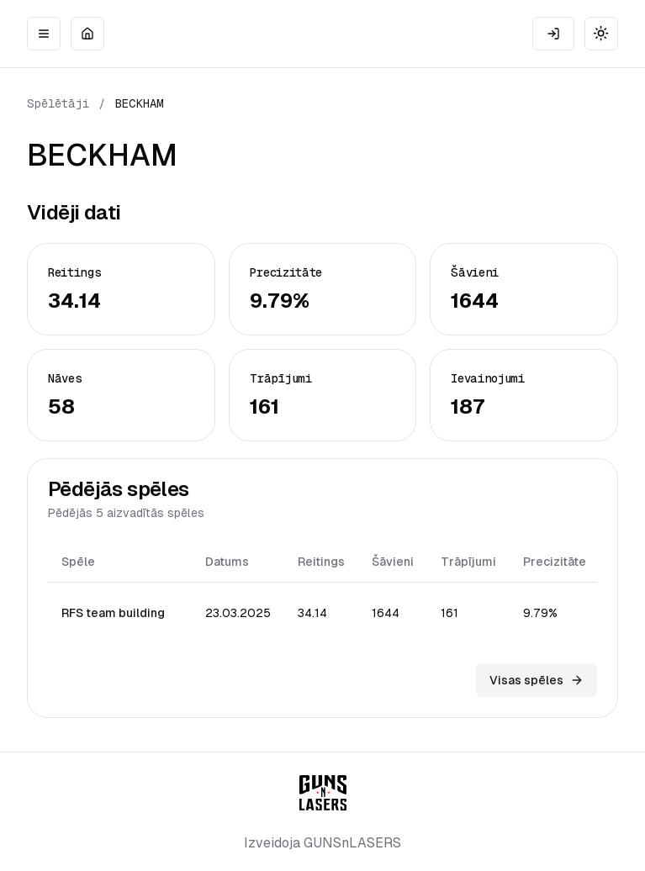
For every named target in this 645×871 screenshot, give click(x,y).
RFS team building (113, 613)
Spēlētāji (58, 103)
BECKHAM (139, 103)
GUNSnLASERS (352, 843)
